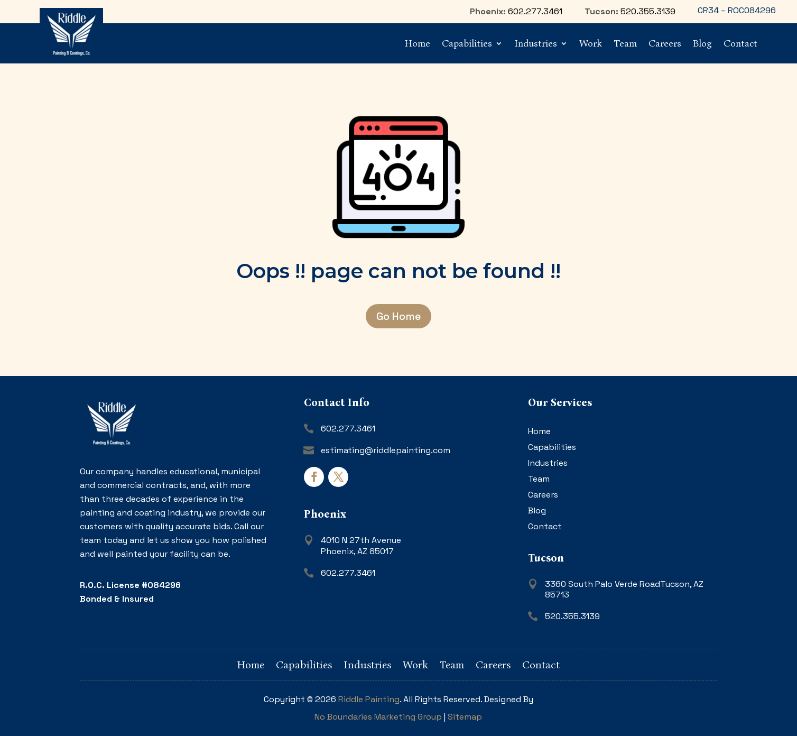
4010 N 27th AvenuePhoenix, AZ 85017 (361, 546)
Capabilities (467, 43)
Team (625, 43)
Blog (702, 43)
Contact (740, 43)
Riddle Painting (369, 699)
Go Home (398, 316)
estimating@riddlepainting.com (385, 450)
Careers (664, 43)
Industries (535, 43)
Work (590, 43)
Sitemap (465, 716)
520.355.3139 (647, 11)
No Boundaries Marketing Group (378, 716)
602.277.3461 (535, 11)
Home (417, 43)
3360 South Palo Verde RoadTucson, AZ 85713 (624, 589)
